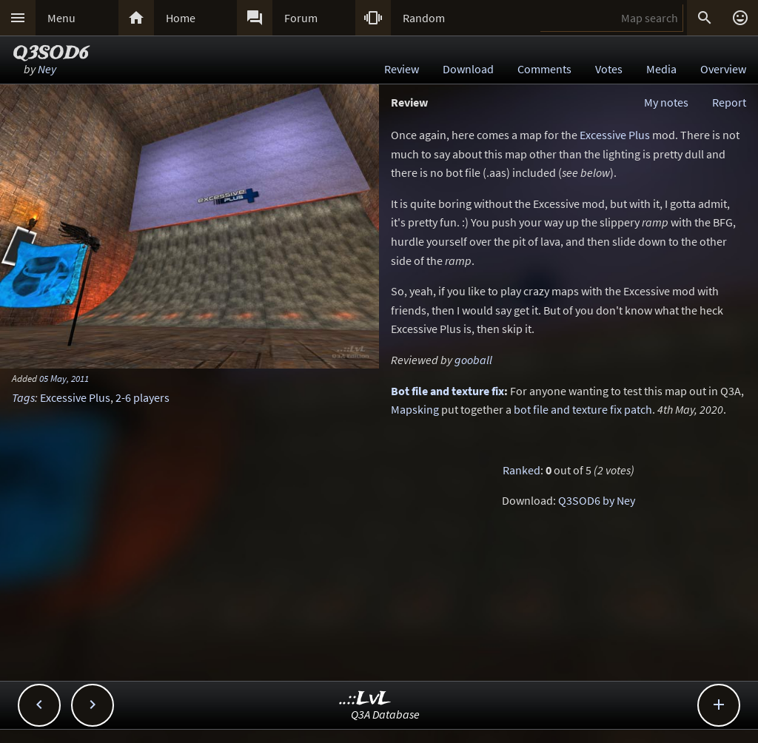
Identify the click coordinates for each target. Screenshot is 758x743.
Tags (23, 397)
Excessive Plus (75, 397)
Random (424, 17)
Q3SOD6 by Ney (596, 500)
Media (661, 68)
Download (468, 68)
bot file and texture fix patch (583, 409)
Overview (723, 68)
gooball (473, 359)
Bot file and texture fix (447, 390)
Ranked (521, 470)
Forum (301, 17)
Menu (61, 17)
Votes (609, 68)
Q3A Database (385, 714)
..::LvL (365, 699)
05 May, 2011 (64, 378)
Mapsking (415, 409)
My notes (666, 102)
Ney (47, 68)
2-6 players (142, 397)
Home (180, 17)
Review (401, 68)
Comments (544, 68)
